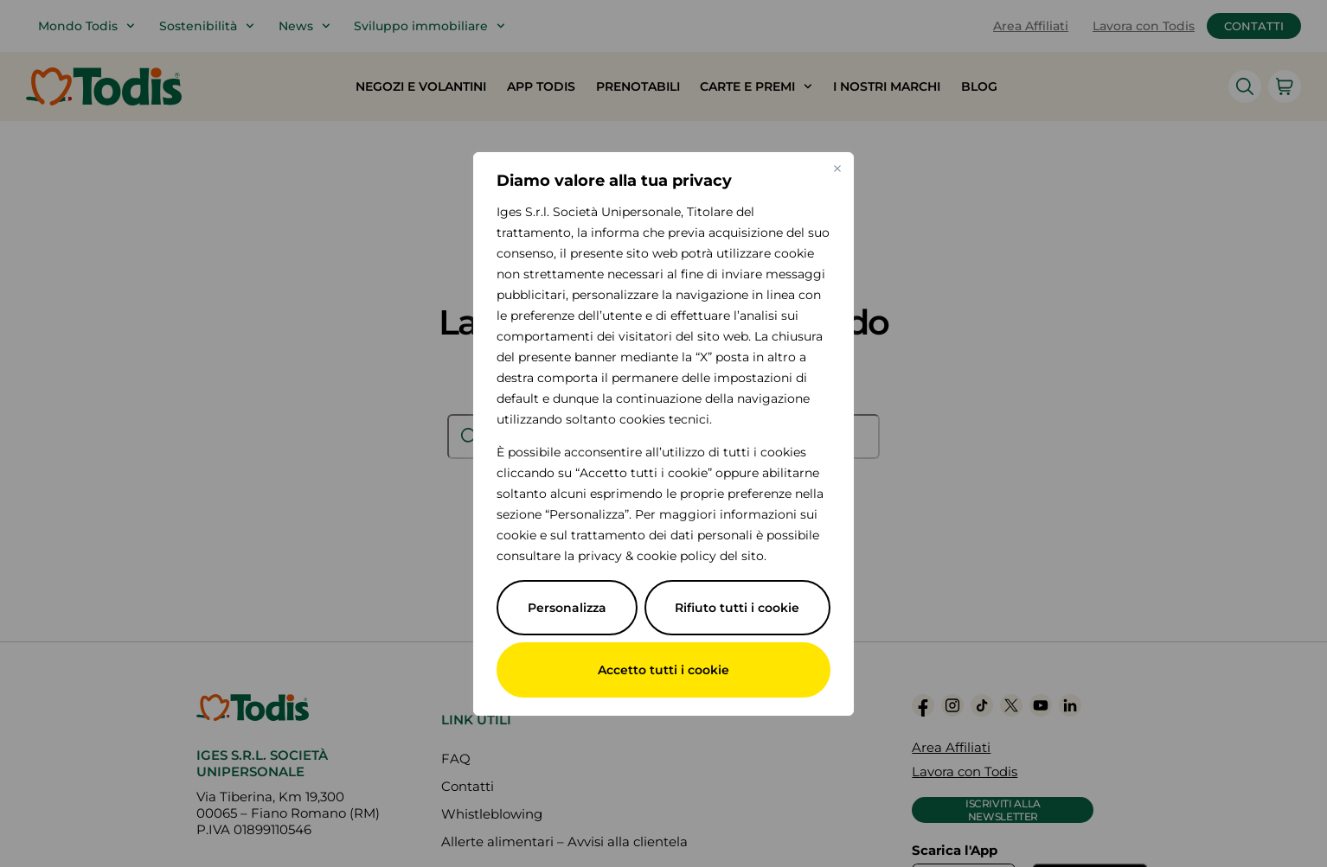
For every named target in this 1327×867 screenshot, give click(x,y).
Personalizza (567, 607)
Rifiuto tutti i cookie (737, 607)
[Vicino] (837, 168)
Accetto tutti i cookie (663, 670)
